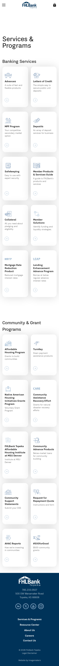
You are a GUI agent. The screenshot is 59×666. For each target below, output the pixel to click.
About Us (29, 630)
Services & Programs (30, 619)
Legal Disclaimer (29, 653)
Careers (29, 636)
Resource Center (29, 625)
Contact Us (29, 640)
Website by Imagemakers (29, 660)
